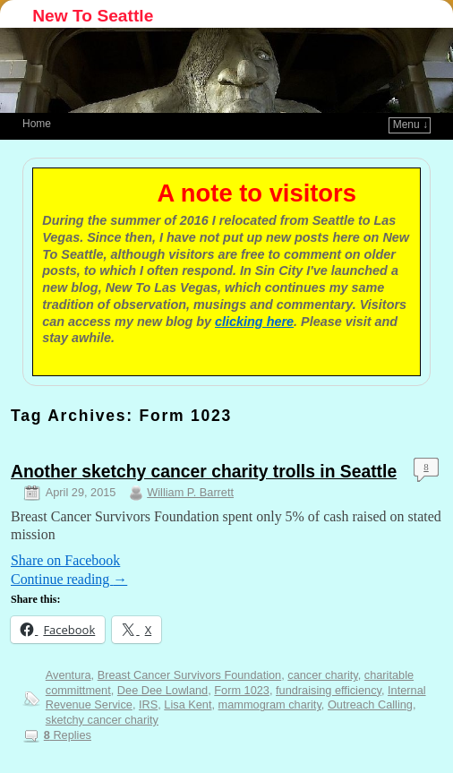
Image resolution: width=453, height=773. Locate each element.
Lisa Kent (187, 704)
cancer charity (322, 675)
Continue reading (69, 579)
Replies (67, 735)
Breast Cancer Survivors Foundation (190, 675)
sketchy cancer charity (102, 719)
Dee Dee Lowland (162, 690)
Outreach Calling (370, 704)
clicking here (254, 321)
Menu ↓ (410, 124)
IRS (148, 704)
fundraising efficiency (328, 690)
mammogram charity (269, 704)
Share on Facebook (65, 560)
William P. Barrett (190, 492)
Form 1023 (241, 690)
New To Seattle (92, 15)
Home (36, 123)
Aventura (68, 675)
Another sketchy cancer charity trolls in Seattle (204, 471)
